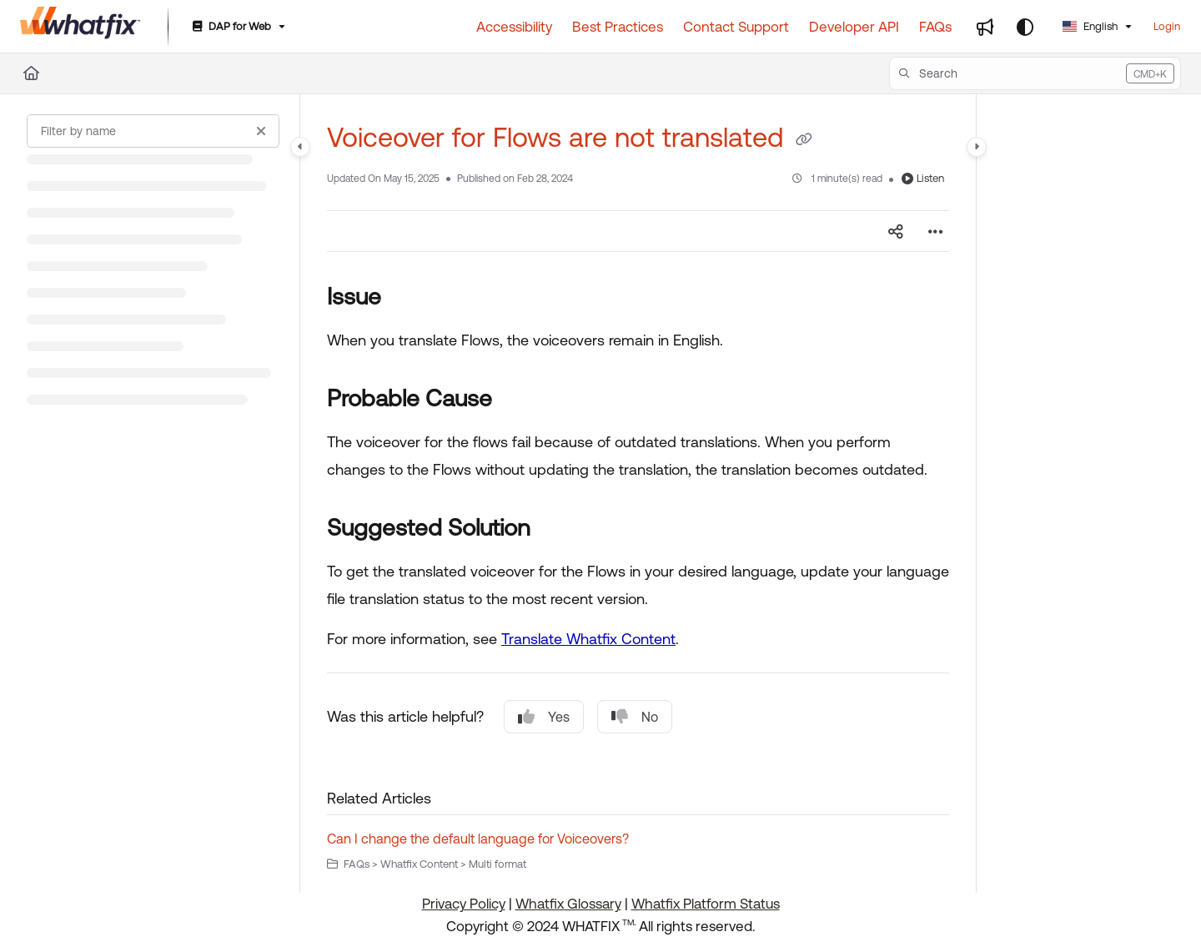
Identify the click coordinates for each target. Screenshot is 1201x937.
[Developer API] (854, 27)
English (1090, 26)
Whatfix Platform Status (705, 903)
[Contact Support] (736, 27)
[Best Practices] (617, 27)
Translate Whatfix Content (588, 638)
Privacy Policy (463, 903)
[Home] (31, 73)
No (634, 716)
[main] (638, 493)
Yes (544, 716)
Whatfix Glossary (568, 903)
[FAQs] (935, 27)
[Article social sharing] (895, 231)
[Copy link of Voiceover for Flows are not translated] (804, 140)
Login (1166, 26)
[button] (1035, 73)
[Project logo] (80, 27)
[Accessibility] (514, 27)
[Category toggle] (300, 147)
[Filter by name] (153, 131)
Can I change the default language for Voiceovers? (478, 838)
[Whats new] (985, 26)
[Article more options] (935, 231)
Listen (923, 178)
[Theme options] (1025, 26)
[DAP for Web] (237, 27)
